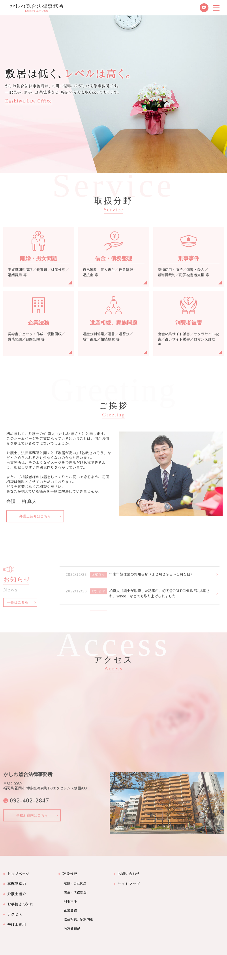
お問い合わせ (130, 873)
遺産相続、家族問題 (79, 907)
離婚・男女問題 (76, 880)
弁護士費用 (18, 911)
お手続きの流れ (21, 896)
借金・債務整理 (76, 886)
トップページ (20, 873)
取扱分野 (71, 873)
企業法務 (71, 900)
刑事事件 (71, 893)
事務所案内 (18, 880)
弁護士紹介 (18, 888)
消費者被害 (72, 914)
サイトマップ (130, 880)
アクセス (15, 904)
